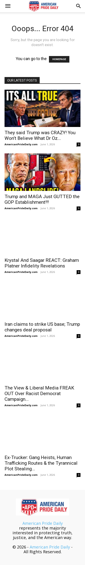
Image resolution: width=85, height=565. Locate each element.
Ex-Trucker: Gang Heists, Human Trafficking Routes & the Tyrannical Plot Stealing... (41, 463)
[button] (7, 6)
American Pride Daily (42, 523)
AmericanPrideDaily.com (21, 144)
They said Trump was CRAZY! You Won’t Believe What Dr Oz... (40, 135)
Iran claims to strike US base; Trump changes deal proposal (42, 327)
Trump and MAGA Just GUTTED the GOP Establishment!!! (42, 199)
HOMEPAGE (59, 59)
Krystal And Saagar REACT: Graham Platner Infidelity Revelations (42, 263)
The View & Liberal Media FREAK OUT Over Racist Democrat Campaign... (39, 393)
